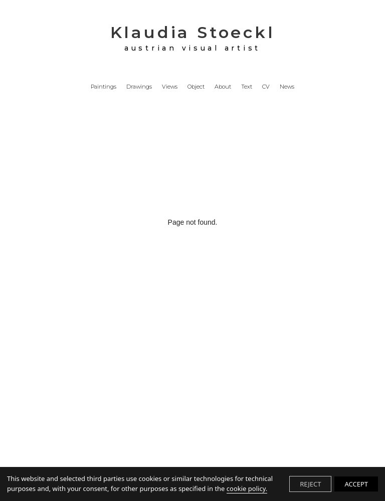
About (223, 87)
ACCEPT (356, 483)
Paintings (103, 87)
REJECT (310, 483)
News (287, 87)
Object (196, 87)
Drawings (139, 87)
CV (266, 87)
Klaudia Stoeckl (192, 38)
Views (169, 87)
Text (246, 87)
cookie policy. (247, 488)
